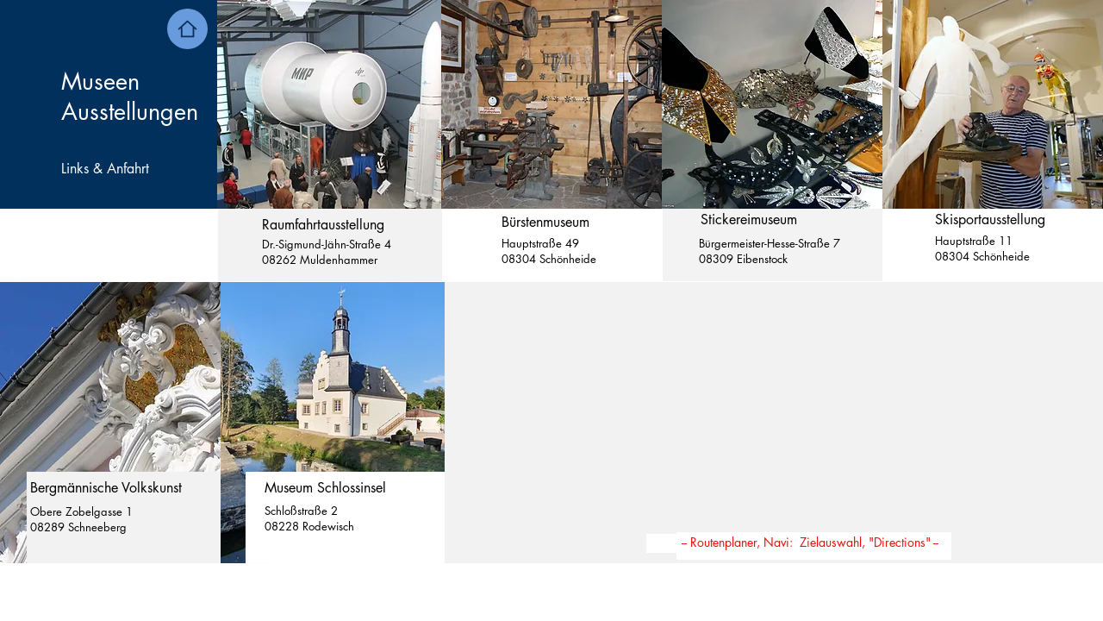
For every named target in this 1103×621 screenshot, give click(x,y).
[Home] (187, 29)
